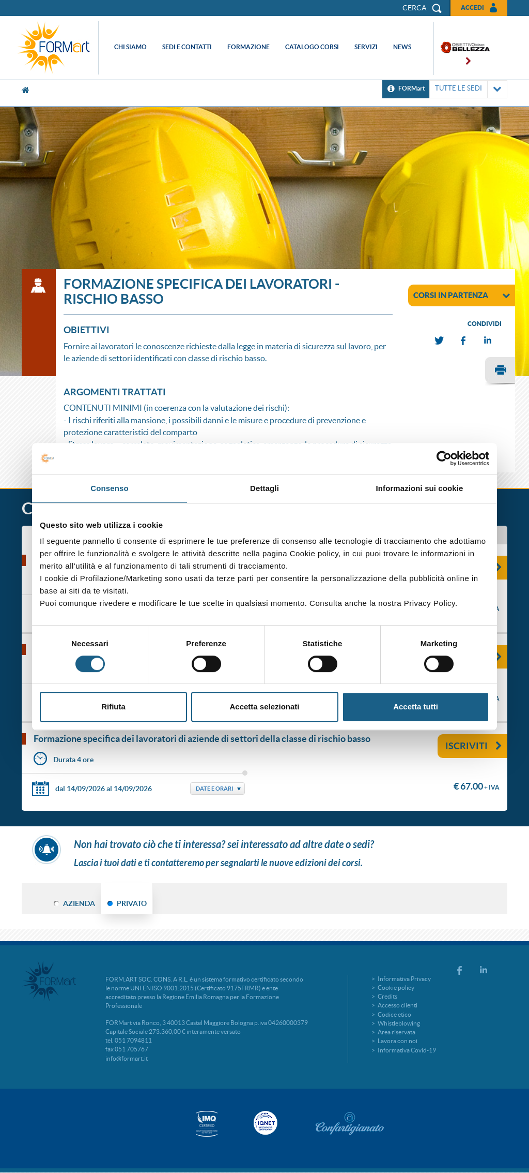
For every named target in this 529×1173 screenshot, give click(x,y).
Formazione (248, 46)
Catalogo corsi (312, 46)
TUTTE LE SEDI (468, 89)
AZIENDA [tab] (79, 903)
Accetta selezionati (264, 706)
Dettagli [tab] (264, 488)
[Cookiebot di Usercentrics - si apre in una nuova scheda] (444, 458)
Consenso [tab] (109, 488)
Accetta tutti (415, 706)
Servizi (366, 46)
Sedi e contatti (187, 46)
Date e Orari (214, 788)
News (402, 46)
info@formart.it (126, 1058)
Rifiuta (113, 706)
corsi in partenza (461, 295)
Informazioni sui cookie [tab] (419, 488)
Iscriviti (473, 745)
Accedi (472, 7)
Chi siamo (130, 46)
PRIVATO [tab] (132, 903)
